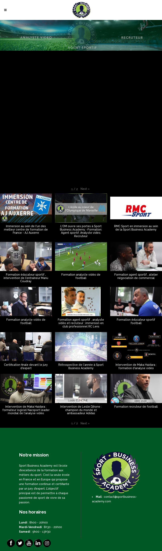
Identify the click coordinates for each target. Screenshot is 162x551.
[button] (85, 189)
